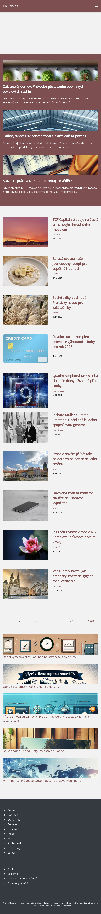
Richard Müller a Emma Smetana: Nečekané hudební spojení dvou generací (75, 419)
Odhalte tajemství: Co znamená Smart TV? (32, 687)
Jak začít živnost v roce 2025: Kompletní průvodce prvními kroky (75, 537)
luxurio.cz (10, 6)
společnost (58, 430)
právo (55, 508)
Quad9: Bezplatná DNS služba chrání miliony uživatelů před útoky (75, 380)
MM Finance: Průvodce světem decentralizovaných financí (42, 781)
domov (56, 313)
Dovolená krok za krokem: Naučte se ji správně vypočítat (73, 498)
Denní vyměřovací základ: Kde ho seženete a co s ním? (39, 657)
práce (55, 469)
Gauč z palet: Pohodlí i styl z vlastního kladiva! (34, 751)
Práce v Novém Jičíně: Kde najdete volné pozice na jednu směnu (75, 459)
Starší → (93, 620)
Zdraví (55, 274)
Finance (56, 352)
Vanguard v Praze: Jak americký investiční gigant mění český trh (73, 576)
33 (71, 620)
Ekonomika (57, 235)
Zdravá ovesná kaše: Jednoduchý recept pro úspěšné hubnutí (70, 263)
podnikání (57, 547)
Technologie (58, 391)
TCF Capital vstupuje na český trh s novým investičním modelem (75, 224)
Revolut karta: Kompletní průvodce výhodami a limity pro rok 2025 (74, 341)
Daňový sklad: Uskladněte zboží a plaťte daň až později (44, 136)
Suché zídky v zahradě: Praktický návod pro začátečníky (70, 302)
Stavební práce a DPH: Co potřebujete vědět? (37, 180)
